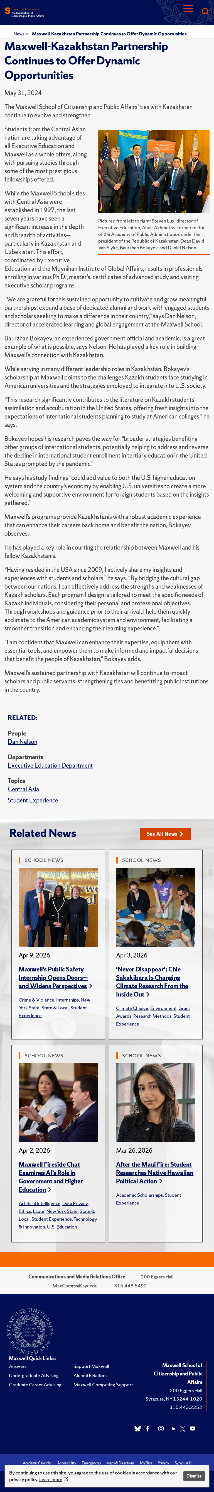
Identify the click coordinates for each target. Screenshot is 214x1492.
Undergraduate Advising (34, 1375)
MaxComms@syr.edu (75, 1285)
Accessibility (66, 1463)
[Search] (205, 12)
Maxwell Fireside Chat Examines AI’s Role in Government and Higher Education (51, 1177)
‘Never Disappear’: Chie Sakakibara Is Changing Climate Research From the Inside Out (152, 981)
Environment (163, 1008)
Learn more (50, 1479)
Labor (39, 1211)
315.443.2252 (185, 1407)
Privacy (163, 1463)
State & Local (54, 1007)
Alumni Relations (90, 1375)
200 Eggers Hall (186, 1390)
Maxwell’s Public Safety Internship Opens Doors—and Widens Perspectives (53, 977)
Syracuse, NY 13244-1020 (174, 1399)
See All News (165, 834)
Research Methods (152, 1016)
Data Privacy (75, 1203)
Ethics (25, 1211)
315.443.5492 (130, 1285)
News (19, 34)
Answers (17, 1366)
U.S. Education (62, 1226)
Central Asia (23, 789)
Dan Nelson (22, 742)
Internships (67, 1000)
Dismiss (193, 1476)
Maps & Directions (120, 1463)
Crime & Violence (36, 1000)
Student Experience (33, 800)
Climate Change (132, 1008)
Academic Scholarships (139, 1195)
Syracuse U (183, 1463)
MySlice (146, 1463)
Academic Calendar (37, 1463)
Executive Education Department (50, 765)
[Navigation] (188, 12)
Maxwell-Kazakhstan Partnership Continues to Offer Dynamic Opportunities (109, 34)
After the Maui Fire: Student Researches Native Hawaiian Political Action (154, 1172)
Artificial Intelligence (39, 1203)
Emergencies (91, 1463)
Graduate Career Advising (35, 1384)
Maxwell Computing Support (103, 1384)
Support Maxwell (91, 1366)
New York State (62, 1211)
